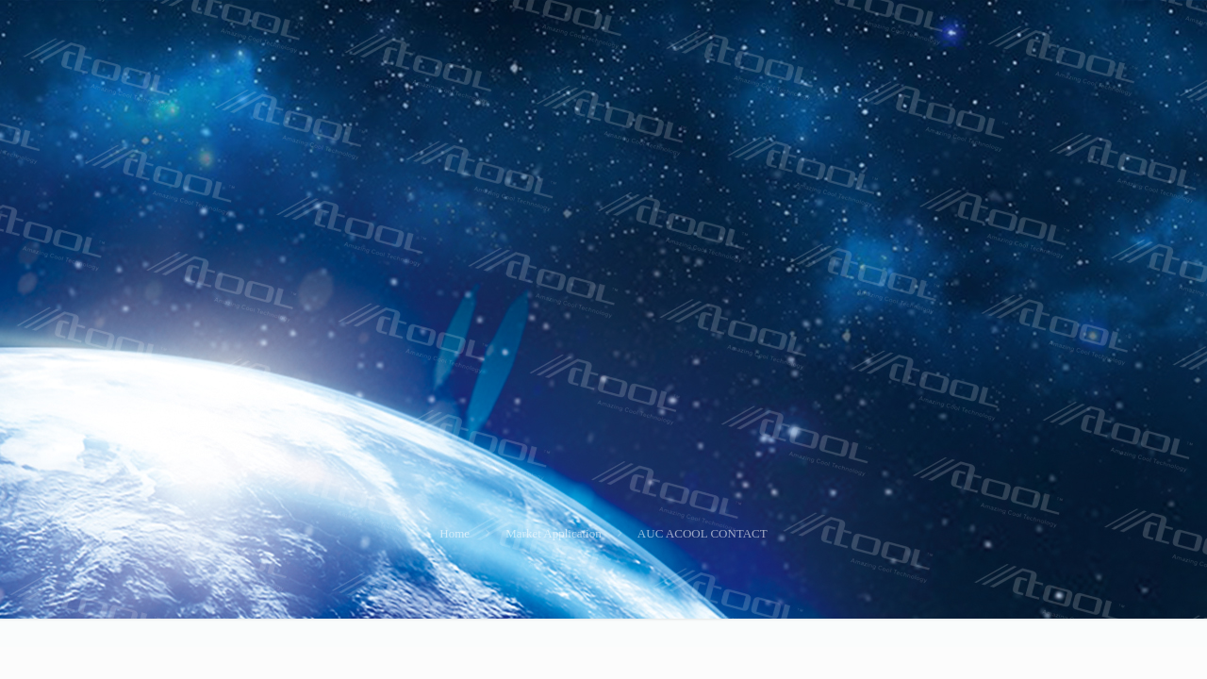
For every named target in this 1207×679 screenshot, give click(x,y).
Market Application (553, 533)
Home (454, 533)
